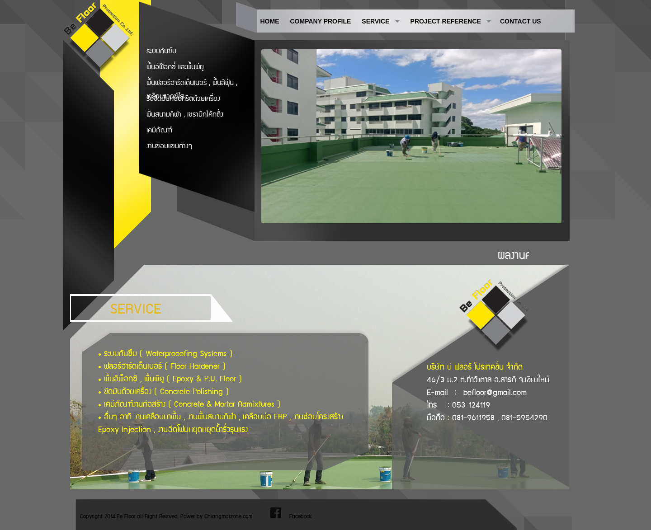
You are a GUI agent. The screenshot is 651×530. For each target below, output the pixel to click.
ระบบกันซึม (161, 51)
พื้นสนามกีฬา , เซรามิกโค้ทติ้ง (184, 114)
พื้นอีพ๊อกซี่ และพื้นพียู (175, 67)
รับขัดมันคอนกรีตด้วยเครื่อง (183, 99)
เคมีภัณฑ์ (159, 130)
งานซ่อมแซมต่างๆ (169, 146)
